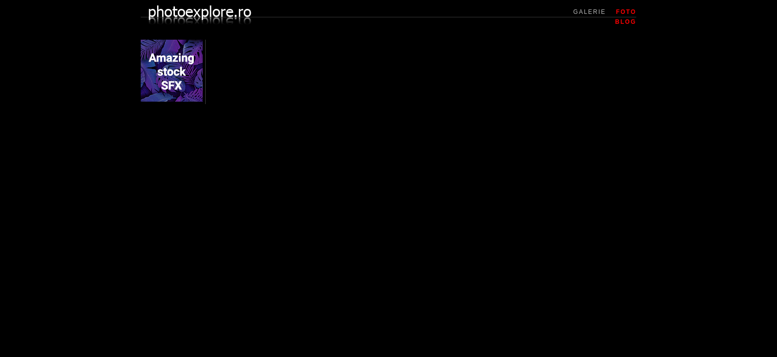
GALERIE (589, 11)
